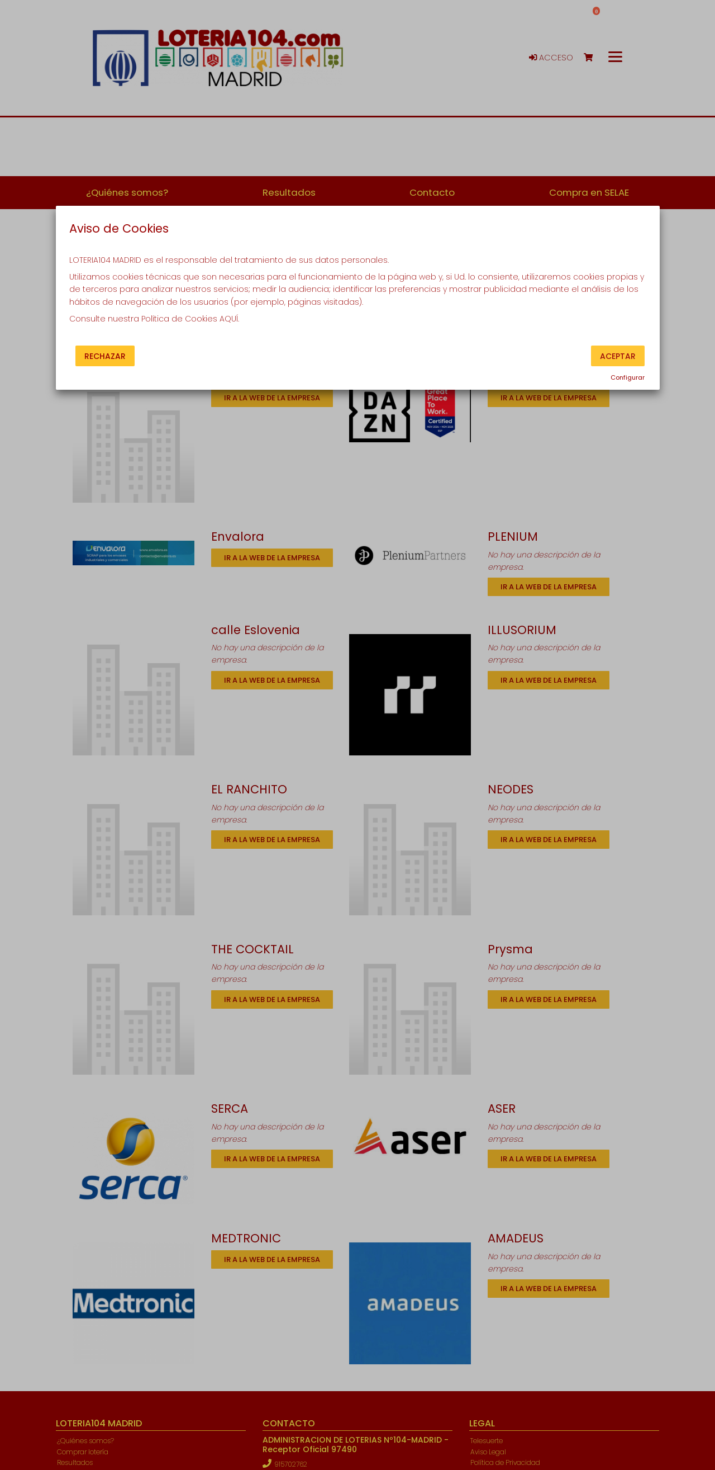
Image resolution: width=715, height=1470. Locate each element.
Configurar (628, 377)
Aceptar (618, 355)
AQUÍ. (229, 318)
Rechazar (105, 355)
